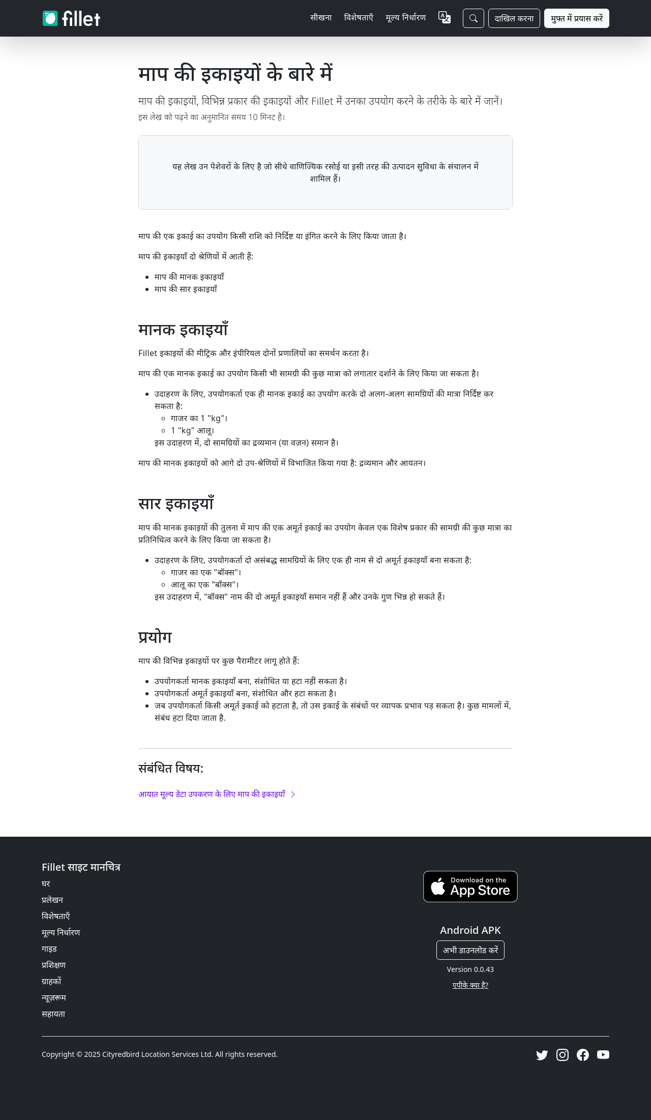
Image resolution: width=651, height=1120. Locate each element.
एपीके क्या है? (470, 985)
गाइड (49, 948)
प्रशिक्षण (54, 964)
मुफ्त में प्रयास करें (577, 18)
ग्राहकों (51, 981)
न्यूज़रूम (54, 997)
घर (46, 883)
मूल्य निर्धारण (406, 17)
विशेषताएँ (56, 916)
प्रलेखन (52, 899)
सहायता (53, 1013)
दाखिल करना (514, 18)
